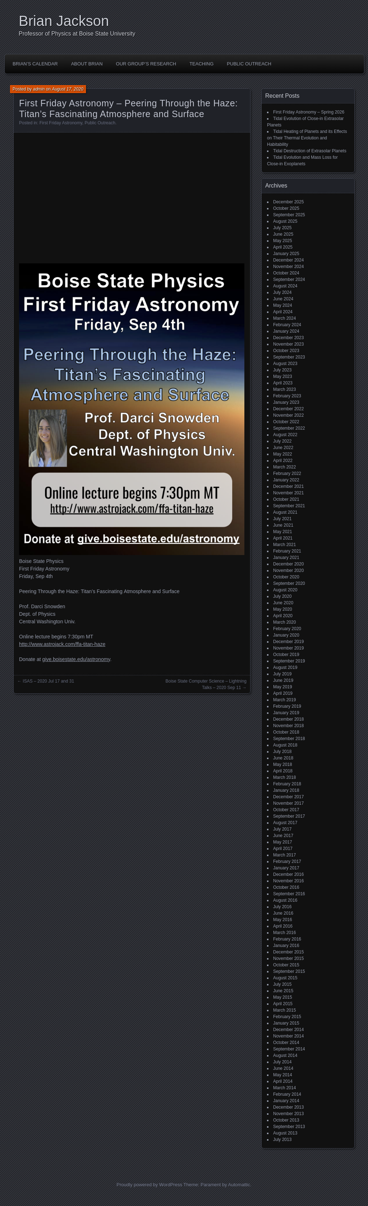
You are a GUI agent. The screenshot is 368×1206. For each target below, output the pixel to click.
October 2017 (286, 809)
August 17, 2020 (67, 89)
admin (39, 89)
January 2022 (286, 479)
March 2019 (284, 699)
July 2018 (282, 751)
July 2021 (282, 518)
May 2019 (282, 686)
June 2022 (283, 447)
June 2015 (283, 990)
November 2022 (288, 415)
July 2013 (282, 1139)
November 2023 (288, 344)
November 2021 (288, 492)
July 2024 (282, 292)
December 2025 (288, 201)
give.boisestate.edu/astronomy (76, 659)
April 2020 (283, 615)
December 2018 (288, 719)
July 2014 (282, 1061)
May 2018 (282, 764)
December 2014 (288, 1029)
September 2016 (289, 893)
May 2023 (282, 376)
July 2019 (282, 673)
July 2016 (282, 906)
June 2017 (283, 835)
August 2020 (285, 589)
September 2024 (289, 279)
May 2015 (282, 997)
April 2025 (283, 247)
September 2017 (289, 816)
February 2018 (287, 783)
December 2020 (288, 564)
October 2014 (286, 1042)
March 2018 (284, 777)
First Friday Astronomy (61, 122)
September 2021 (289, 505)
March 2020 (284, 622)
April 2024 (283, 311)
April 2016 (283, 926)
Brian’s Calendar (35, 63)
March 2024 (284, 318)
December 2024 (288, 260)
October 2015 (286, 964)
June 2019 (283, 680)
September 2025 (289, 214)
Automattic (239, 1184)
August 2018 (285, 745)
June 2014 (283, 1068)
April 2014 (283, 1081)
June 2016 (283, 913)
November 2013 (288, 1113)
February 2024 (287, 324)
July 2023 (282, 370)
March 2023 (284, 389)
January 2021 (286, 557)
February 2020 (287, 628)
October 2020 (286, 576)
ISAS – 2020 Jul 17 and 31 (48, 681)
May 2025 (282, 240)
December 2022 (288, 408)
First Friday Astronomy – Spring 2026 (308, 112)
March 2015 (284, 1010)
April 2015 (283, 1003)
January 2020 (286, 635)
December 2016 (288, 874)
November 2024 (288, 266)
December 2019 (288, 641)
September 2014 (289, 1049)
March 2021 (284, 544)
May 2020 (282, 609)
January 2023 (286, 402)
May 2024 (282, 305)
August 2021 (285, 512)
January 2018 (286, 790)
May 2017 (282, 842)
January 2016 (286, 945)
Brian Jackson (64, 21)
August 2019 (285, 667)
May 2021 (282, 531)
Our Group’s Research (146, 63)
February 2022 (287, 473)
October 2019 (286, 654)
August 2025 (285, 221)
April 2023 (283, 382)
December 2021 (288, 486)
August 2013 (285, 1133)
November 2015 (288, 958)
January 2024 (286, 331)
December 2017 (288, 796)
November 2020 (288, 570)
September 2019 (289, 661)
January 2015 (286, 1023)
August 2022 (285, 434)
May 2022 (282, 454)
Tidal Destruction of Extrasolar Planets (309, 150)
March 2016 (284, 932)
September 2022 (289, 428)
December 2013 (288, 1107)
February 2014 (287, 1094)
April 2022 (283, 460)
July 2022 (282, 441)
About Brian (87, 63)
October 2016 (286, 887)
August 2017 (285, 822)
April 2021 (283, 538)
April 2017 (283, 848)
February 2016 (287, 939)
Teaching (201, 63)
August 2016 (285, 900)
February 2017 (287, 861)
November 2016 (288, 880)
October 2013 (286, 1120)
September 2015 (289, 971)
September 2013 (289, 1126)
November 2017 (288, 803)
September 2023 (289, 357)
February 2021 (287, 551)
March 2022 (284, 467)
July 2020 (282, 596)
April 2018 (283, 770)
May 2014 (282, 1074)
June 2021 (283, 525)
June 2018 (283, 758)
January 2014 (286, 1100)
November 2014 (288, 1036)
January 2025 (286, 253)
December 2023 (288, 337)
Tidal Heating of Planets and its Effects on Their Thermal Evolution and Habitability (307, 138)
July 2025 (282, 227)
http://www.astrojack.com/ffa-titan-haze (62, 644)
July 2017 (282, 829)
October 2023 (286, 350)
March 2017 (284, 855)
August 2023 (285, 363)
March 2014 (284, 1087)
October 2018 (286, 732)
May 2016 (282, 919)
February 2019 (287, 706)
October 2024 (286, 273)
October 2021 (286, 499)
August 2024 (285, 285)
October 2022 (286, 421)
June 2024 (283, 298)
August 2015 (285, 977)
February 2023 (287, 395)
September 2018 (289, 738)
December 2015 (288, 952)
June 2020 (283, 602)
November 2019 (288, 648)
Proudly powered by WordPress (149, 1184)
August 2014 (285, 1055)
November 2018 (288, 725)
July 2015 (282, 984)
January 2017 (286, 867)
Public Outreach (249, 63)
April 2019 (283, 693)
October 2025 (286, 208)
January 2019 (286, 712)
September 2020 (289, 583)
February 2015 (287, 1016)
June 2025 (283, 234)
